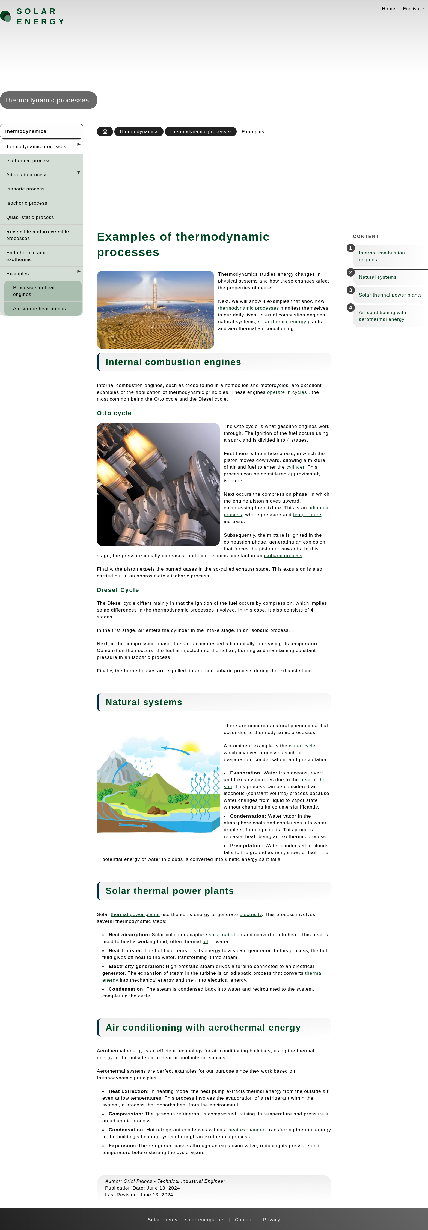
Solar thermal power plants (390, 295)
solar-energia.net (205, 1219)
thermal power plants (135, 914)
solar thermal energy (282, 321)
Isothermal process (28, 160)
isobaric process (283, 555)
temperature (307, 514)
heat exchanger (246, 1129)
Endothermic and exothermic (26, 256)
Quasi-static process (30, 217)
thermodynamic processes (248, 308)
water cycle (302, 745)
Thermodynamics (25, 131)
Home (389, 8)
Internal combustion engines (382, 256)
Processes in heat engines (34, 291)
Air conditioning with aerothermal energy (382, 316)
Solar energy (41, 16)
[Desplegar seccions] (76, 146)
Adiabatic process (27, 174)
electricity (251, 914)
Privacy (271, 1219)
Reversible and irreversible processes (37, 235)
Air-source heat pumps (39, 308)
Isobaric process (25, 189)
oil (205, 941)
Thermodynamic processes (35, 146)
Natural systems (378, 277)
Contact (244, 1219)
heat (306, 779)
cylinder (295, 467)
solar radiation (225, 934)
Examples (17, 273)
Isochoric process (26, 203)
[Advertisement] (261, 181)
